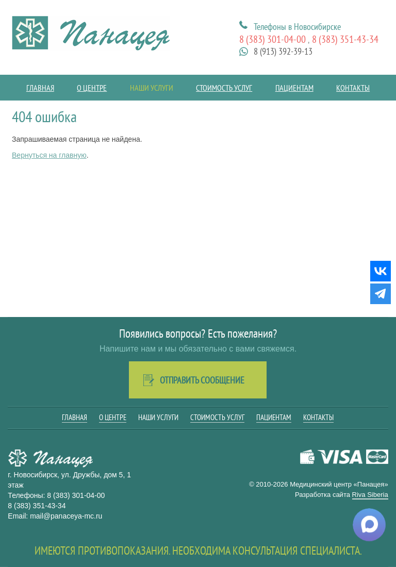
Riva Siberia (370, 494)
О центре (92, 87)
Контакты (353, 87)
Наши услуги (151, 87)
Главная (40, 87)
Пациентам (294, 87)
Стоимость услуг (224, 87)
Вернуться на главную (49, 155)
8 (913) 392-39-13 (283, 51)
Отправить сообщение (202, 380)
